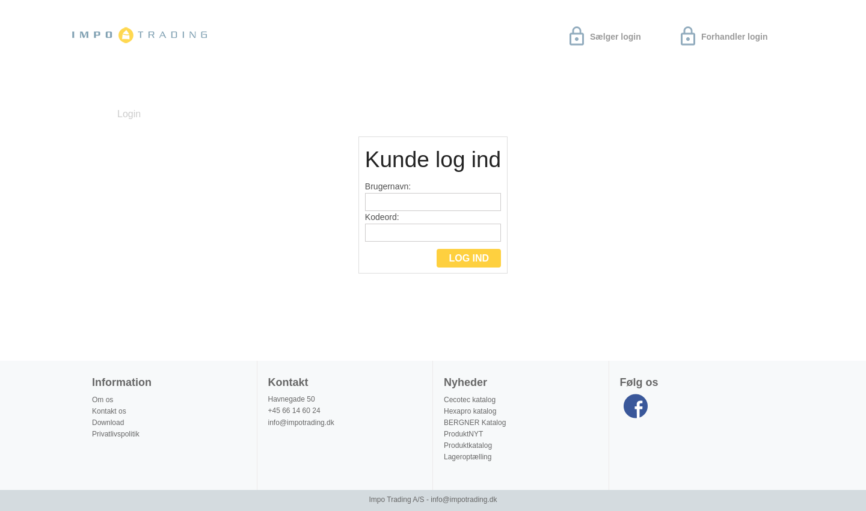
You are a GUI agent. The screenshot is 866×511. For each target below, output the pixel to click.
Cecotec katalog (470, 400)
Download (163, 86)
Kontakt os (109, 411)
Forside (88, 114)
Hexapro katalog (470, 411)
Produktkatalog (468, 445)
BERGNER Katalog (475, 422)
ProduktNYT (463, 434)
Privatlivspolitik (116, 434)
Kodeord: (433, 227)
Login (129, 114)
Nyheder (99, 86)
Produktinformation (305, 86)
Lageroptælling (467, 457)
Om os (222, 86)
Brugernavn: (433, 196)
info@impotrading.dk (301, 422)
